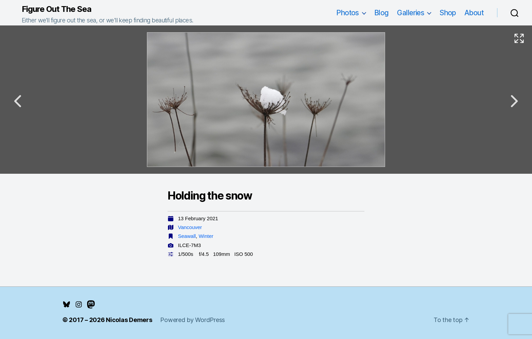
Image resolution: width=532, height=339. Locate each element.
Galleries (410, 12)
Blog (381, 12)
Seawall (187, 236)
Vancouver (190, 227)
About (473, 12)
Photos (347, 12)
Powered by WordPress (192, 319)
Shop (447, 12)
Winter (205, 236)
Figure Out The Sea (56, 9)
